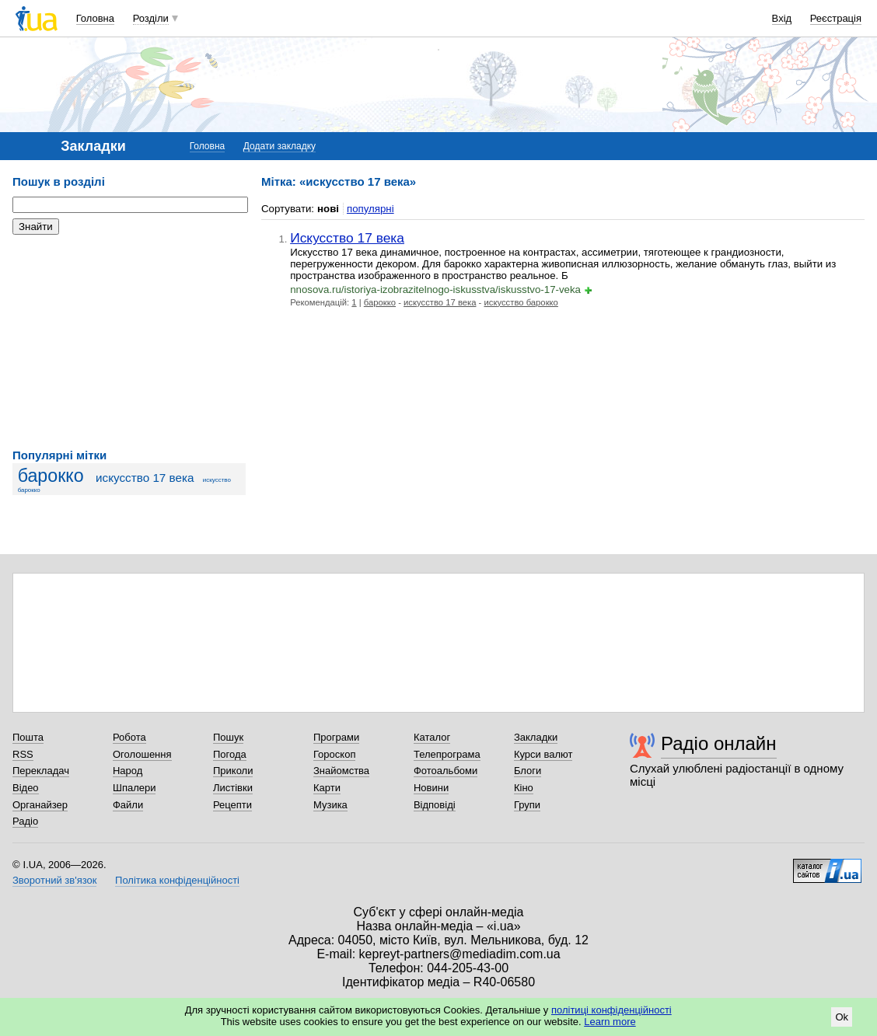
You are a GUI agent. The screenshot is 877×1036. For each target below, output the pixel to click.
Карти (327, 788)
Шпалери (134, 788)
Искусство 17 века (347, 238)
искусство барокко (520, 302)
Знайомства (341, 770)
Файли (128, 805)
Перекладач (40, 770)
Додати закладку (279, 146)
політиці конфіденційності (611, 1010)
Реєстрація (835, 18)
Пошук (228, 737)
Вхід (782, 18)
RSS (22, 754)
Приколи (233, 770)
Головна (95, 18)
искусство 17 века (145, 477)
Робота (129, 737)
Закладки (535, 737)
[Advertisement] (129, 342)
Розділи (151, 18)
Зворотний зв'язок (54, 880)
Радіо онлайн (719, 743)
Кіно (523, 788)
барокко (51, 476)
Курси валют (543, 754)
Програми (336, 737)
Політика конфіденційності (177, 880)
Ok (841, 1017)
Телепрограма (447, 754)
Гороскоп (334, 754)
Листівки (233, 788)
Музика (330, 805)
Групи (527, 805)
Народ (127, 770)
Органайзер (40, 805)
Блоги (527, 770)
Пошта (28, 737)
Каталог (432, 737)
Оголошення (142, 754)
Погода (229, 754)
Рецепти (232, 805)
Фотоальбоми (445, 770)
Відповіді (435, 805)
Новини (431, 788)
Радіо (25, 821)
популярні (370, 209)
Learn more (609, 1021)
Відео (25, 788)
